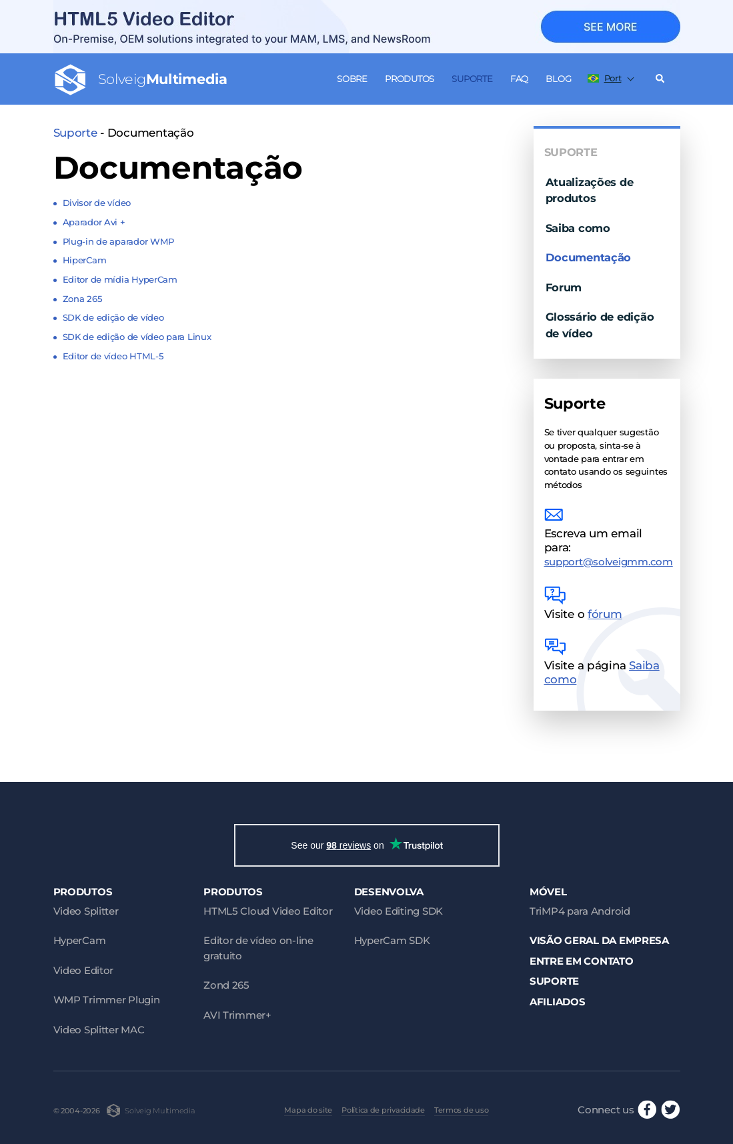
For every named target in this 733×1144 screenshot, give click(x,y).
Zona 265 (83, 298)
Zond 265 (226, 985)
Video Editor (83, 970)
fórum (605, 614)
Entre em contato (582, 961)
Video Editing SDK (398, 911)
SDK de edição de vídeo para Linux (137, 336)
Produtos (409, 78)
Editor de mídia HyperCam (120, 279)
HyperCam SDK (392, 940)
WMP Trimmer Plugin (106, 999)
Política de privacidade (383, 1110)
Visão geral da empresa (599, 940)
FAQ (519, 78)
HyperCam (79, 940)
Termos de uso (461, 1110)
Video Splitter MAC (99, 1029)
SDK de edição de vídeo (113, 317)
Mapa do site (308, 1110)
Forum (564, 287)
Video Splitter (86, 911)
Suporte (472, 78)
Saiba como (578, 228)
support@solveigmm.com (608, 561)
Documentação (589, 257)
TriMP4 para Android (580, 911)
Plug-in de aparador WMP (119, 241)
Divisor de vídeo (97, 202)
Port (605, 78)
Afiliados (558, 1001)
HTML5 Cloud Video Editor (267, 911)
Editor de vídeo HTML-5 (113, 356)
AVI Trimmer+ (237, 1015)
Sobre (352, 78)
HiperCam (85, 260)
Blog (558, 78)
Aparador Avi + (94, 222)
